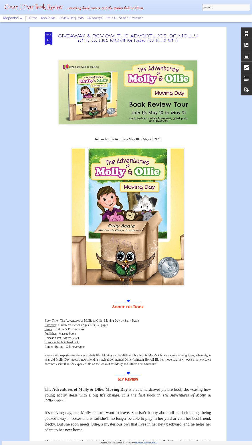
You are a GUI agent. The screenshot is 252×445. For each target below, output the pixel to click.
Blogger (139, 442)
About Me (48, 18)
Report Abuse (150, 442)
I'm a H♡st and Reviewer (124, 18)
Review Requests (71, 18)
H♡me (33, 18)
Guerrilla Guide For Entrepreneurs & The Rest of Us (121, 392)
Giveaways (95, 18)
